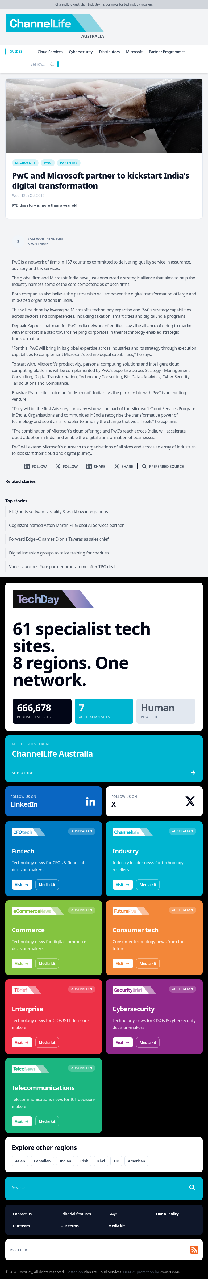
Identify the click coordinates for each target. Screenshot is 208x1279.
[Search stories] (26, 64)
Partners (69, 162)
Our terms (70, 1225)
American (136, 1160)
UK (116, 1160)
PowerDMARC (171, 1271)
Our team (21, 1225)
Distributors (109, 51)
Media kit (47, 884)
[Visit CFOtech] (38, 832)
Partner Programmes (167, 51)
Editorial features (76, 1213)
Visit (22, 884)
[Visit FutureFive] (139, 911)
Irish (84, 1160)
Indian (65, 1160)
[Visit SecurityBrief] (139, 990)
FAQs (112, 1213)
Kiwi (101, 1160)
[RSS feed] (104, 1249)
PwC (47, 162)
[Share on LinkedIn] (96, 466)
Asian (20, 1160)
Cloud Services (50, 51)
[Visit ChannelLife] (139, 832)
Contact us (22, 1213)
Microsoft (134, 51)
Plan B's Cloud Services (103, 1271)
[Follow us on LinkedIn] (35, 466)
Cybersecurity (81, 51)
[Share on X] (123, 466)
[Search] (52, 64)
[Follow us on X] (66, 466)
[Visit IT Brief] (38, 990)
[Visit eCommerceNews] (38, 911)
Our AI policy (167, 1213)
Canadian (42, 1160)
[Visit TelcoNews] (38, 1069)
